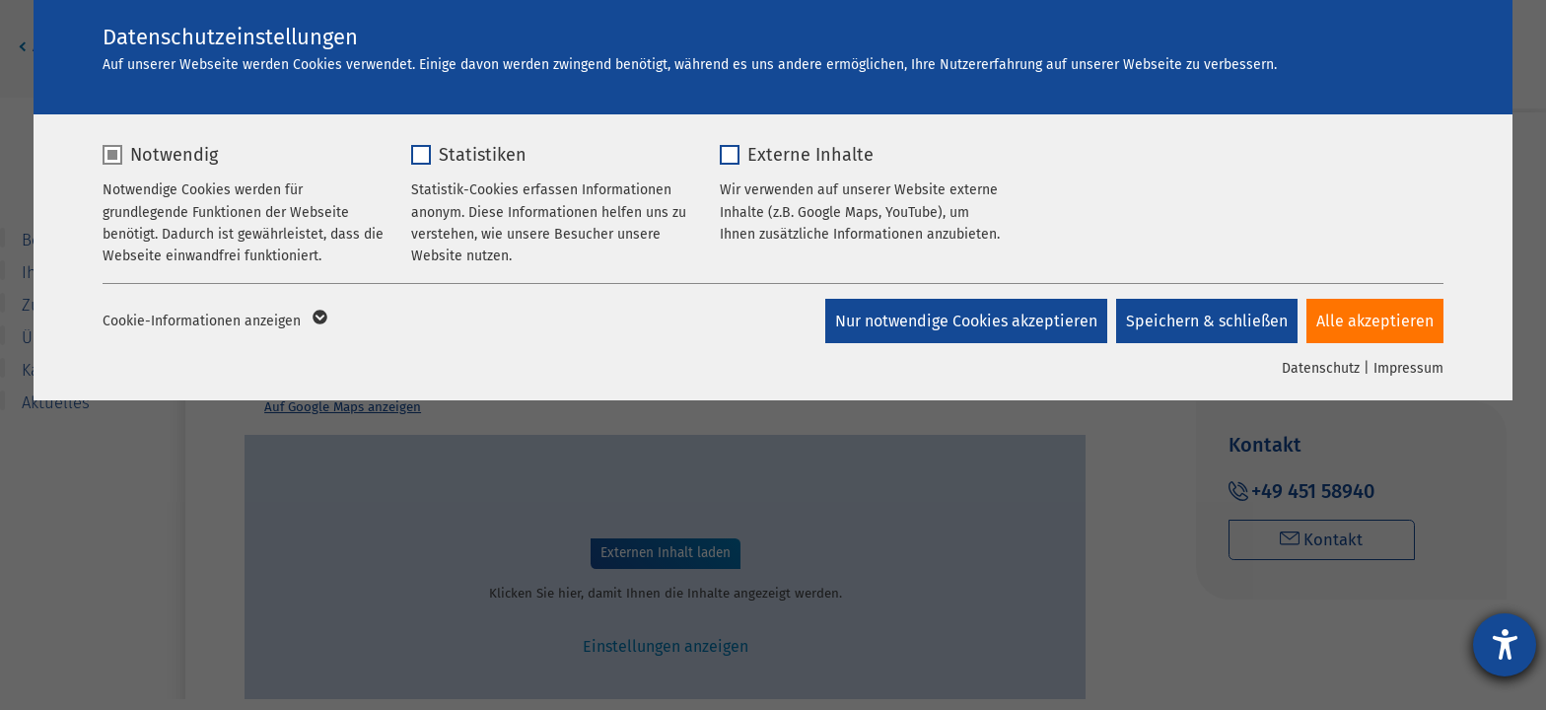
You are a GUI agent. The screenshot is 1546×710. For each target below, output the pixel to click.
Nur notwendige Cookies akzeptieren (964, 321)
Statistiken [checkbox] (483, 155)
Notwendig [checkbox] (174, 155)
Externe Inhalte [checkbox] (810, 155)
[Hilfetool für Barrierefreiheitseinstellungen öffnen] (1504, 644)
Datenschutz (1321, 368)
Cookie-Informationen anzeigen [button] (213, 321)
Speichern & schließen (1206, 321)
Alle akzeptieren (1375, 321)
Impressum (1408, 368)
